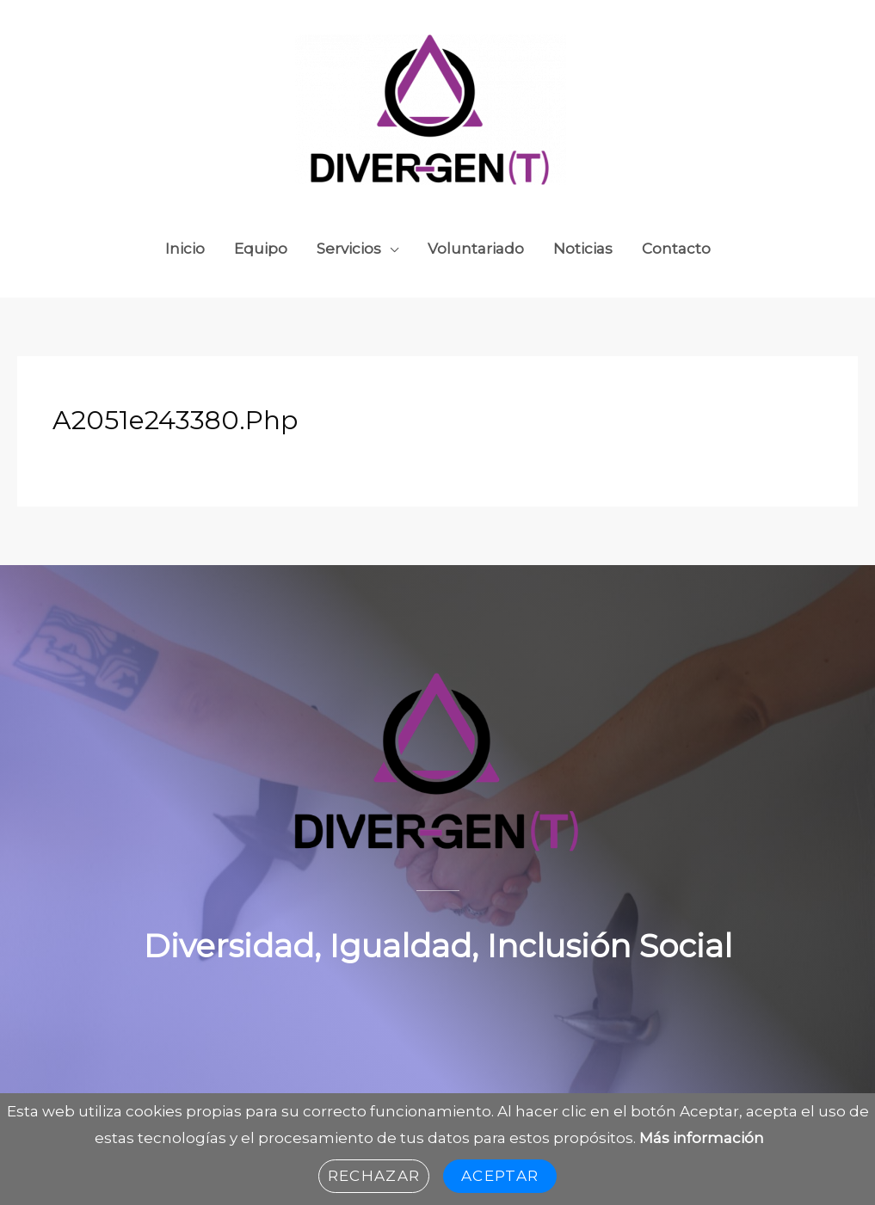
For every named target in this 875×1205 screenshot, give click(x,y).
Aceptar (500, 1175)
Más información (701, 1138)
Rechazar (374, 1175)
